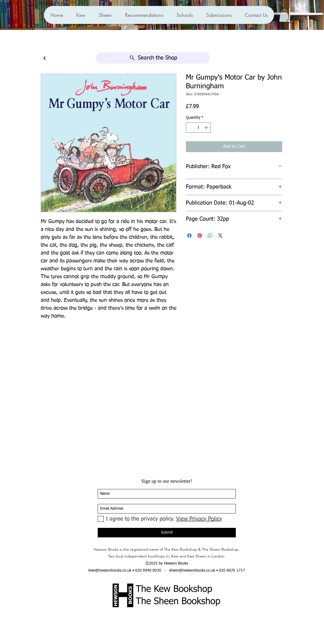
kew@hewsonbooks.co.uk (109, 570)
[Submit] (167, 532)
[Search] (289, 21)
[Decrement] (190, 127)
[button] (144, 15)
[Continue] (44, 58)
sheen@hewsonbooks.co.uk (192, 570)
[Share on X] (220, 235)
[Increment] (206, 127)
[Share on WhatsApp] (210, 235)
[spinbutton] (198, 127)
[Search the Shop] (153, 58)
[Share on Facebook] (189, 235)
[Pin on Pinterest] (199, 235)
